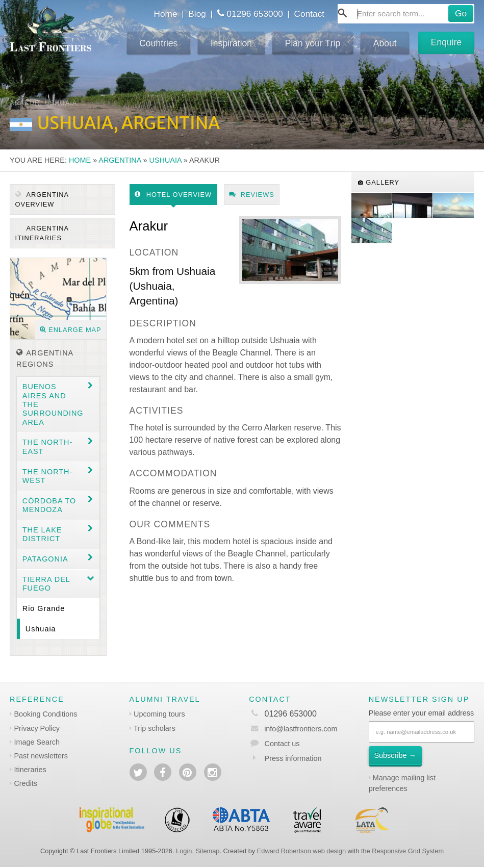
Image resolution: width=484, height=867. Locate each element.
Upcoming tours (159, 714)
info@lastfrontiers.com (293, 729)
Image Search (37, 742)
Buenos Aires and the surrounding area (53, 404)
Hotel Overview (173, 194)
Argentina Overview (42, 199)
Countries (158, 43)
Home (165, 14)
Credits (25, 783)
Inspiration (231, 43)
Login (184, 851)
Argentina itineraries (42, 233)
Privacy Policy (37, 728)
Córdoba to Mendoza (49, 505)
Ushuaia (165, 160)
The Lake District (42, 534)
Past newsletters (41, 756)
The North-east (47, 446)
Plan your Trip (313, 43)
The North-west (47, 476)
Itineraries (30, 770)
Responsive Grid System (408, 851)
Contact (309, 14)
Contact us (282, 744)
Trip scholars (154, 728)
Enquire (446, 42)
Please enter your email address (421, 713)
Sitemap (208, 851)
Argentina (119, 160)
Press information (293, 758)
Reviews (251, 194)
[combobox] (406, 13)
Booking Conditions (45, 714)
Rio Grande (43, 608)
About (385, 43)
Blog (197, 14)
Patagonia (45, 559)
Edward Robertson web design (301, 851)
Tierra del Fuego (46, 583)
